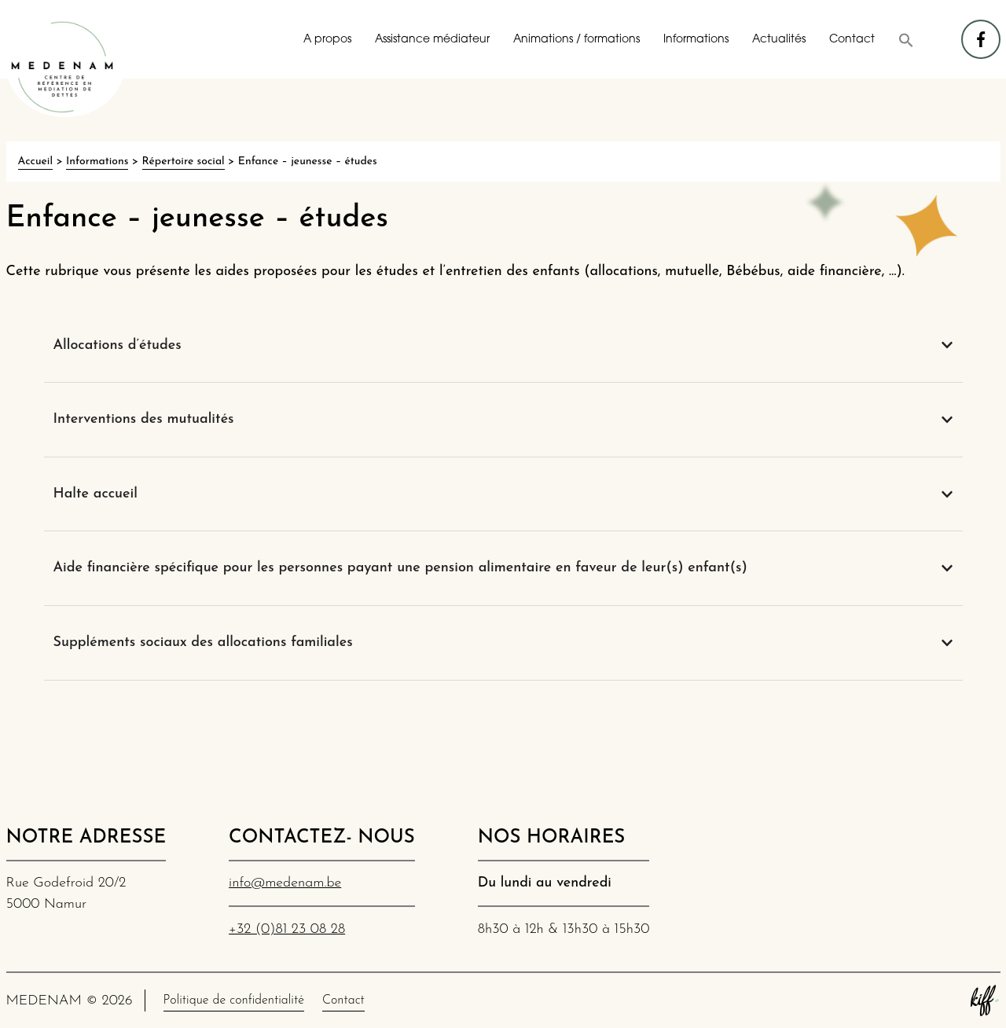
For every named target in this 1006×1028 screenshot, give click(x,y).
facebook (981, 31)
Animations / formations (576, 40)
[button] (906, 40)
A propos (327, 40)
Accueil (35, 161)
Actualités (779, 40)
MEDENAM (65, 67)
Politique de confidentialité (233, 1000)
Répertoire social (183, 161)
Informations (696, 40)
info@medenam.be (285, 883)
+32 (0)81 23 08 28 (287, 929)
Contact (852, 40)
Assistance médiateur (432, 40)
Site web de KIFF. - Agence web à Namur (984, 1000)
